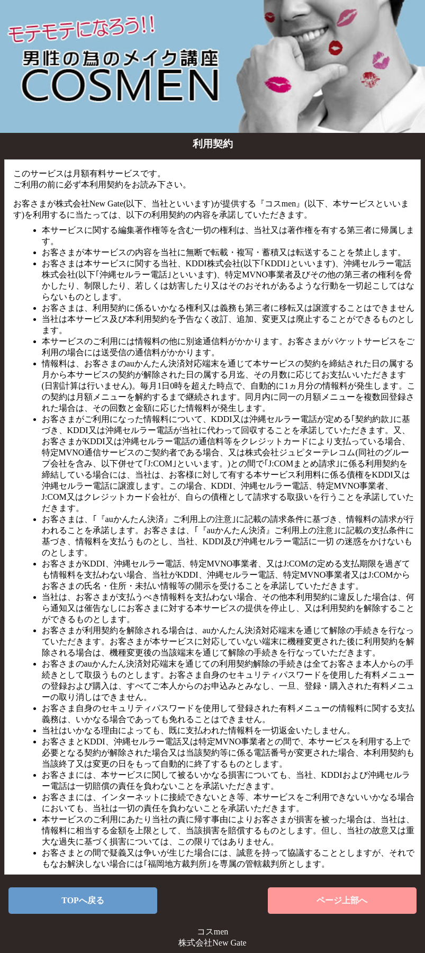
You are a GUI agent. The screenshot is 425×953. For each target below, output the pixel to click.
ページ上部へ (342, 900)
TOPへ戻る (82, 900)
